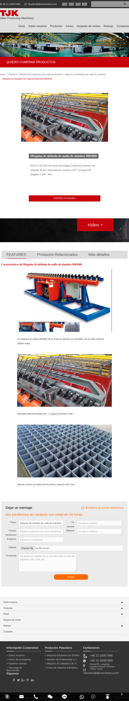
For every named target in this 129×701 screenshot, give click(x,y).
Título (13, 522)
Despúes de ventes (88, 26)
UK (84, 4)
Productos (56, 26)
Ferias (69, 26)
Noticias (108, 26)
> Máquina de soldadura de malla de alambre (62, 663)
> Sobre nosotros (15, 655)
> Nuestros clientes (16, 663)
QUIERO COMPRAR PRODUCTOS (31, 62)
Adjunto (12, 547)
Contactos (123, 26)
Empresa (11, 539)
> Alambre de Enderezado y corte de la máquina (62, 659)
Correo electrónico (11, 532)
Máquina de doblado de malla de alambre (85, 74)
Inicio (22, 26)
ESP (64, 4)
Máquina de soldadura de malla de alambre (41, 74)
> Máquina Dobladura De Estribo (62, 655)
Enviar (71, 577)
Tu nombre (70, 524)
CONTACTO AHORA (64, 198)
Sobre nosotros (37, 26)
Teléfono (70, 530)
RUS (71, 4)
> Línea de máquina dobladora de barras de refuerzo (62, 667)
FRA (78, 4)
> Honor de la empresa (18, 659)
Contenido (11, 555)
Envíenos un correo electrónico (102, 507)
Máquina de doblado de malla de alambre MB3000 (27, 78)
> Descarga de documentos (14, 668)
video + (95, 224)
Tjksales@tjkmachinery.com (42, 4)
